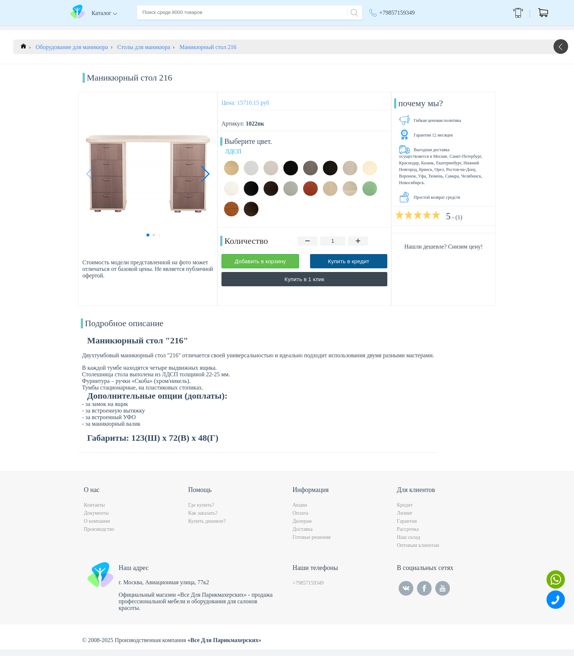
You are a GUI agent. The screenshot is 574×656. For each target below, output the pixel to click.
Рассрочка (408, 535)
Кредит (405, 511)
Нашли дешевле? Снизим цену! (443, 253)
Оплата (245, 29)
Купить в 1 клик (304, 286)
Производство (99, 535)
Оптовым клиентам (418, 552)
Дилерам (302, 527)
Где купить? (201, 511)
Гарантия (407, 527)
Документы (96, 519)
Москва (420, 29)
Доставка (215, 29)
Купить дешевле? (206, 527)
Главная (147, 29)
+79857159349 (397, 13)
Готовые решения (311, 544)
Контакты (274, 29)
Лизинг (405, 519)
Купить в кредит (348, 268)
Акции (381, 29)
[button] (205, 180)
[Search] (353, 11)
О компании (180, 29)
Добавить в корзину (260, 268)
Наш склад (408, 544)
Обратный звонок (476, 13)
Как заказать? (202, 519)
